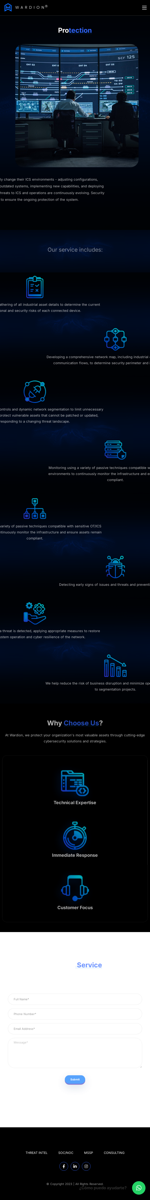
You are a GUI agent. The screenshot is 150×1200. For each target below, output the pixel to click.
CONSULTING (114, 1153)
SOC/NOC (65, 1153)
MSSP (88, 1153)
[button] (139, 1188)
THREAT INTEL (37, 1153)
